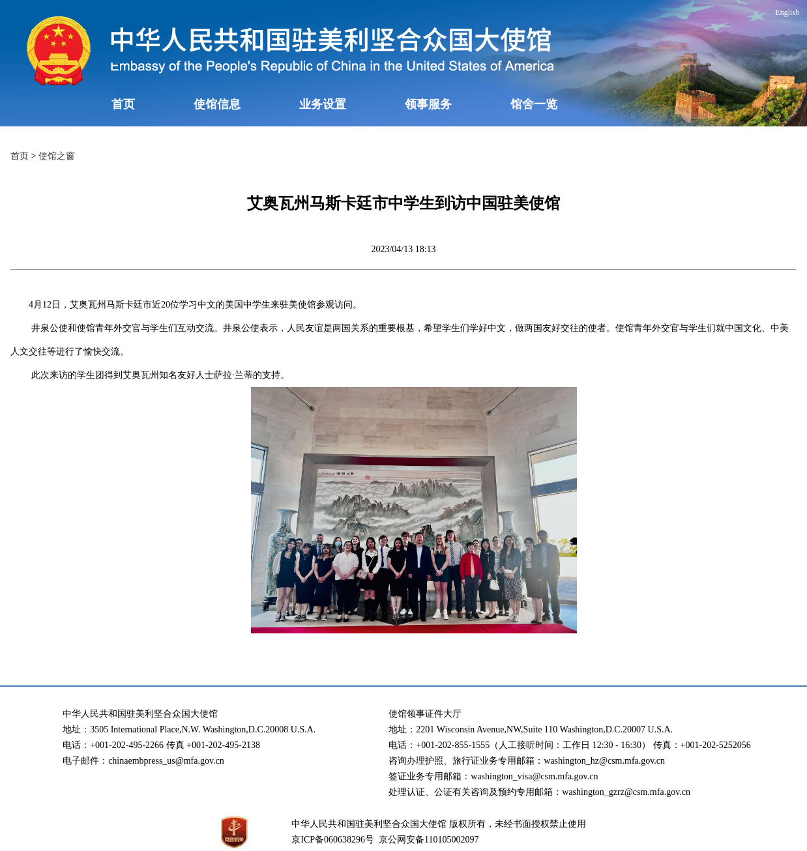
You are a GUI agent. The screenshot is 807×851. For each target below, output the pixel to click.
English (787, 12)
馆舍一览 (533, 104)
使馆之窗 (56, 156)
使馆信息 (217, 104)
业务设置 (322, 104)
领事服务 (428, 104)
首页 (123, 104)
